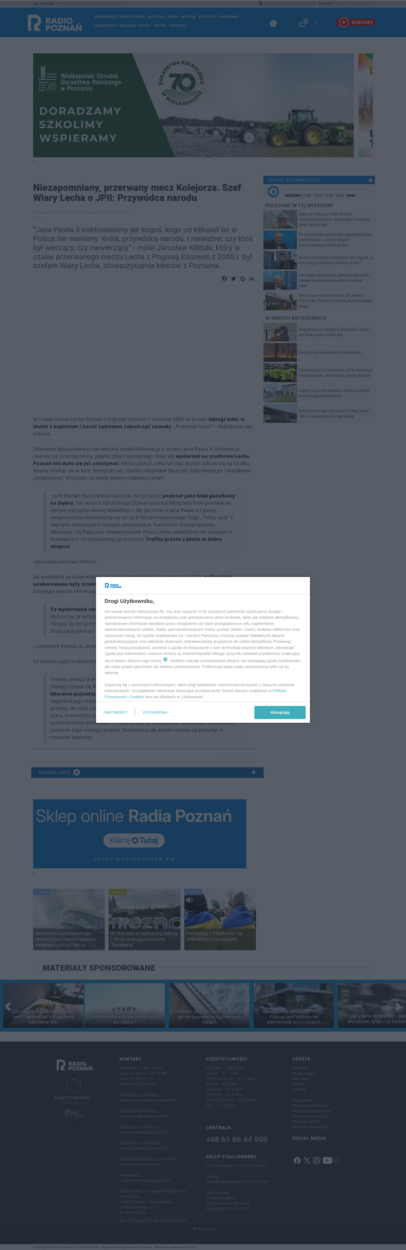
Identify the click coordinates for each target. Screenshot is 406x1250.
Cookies (136, 696)
